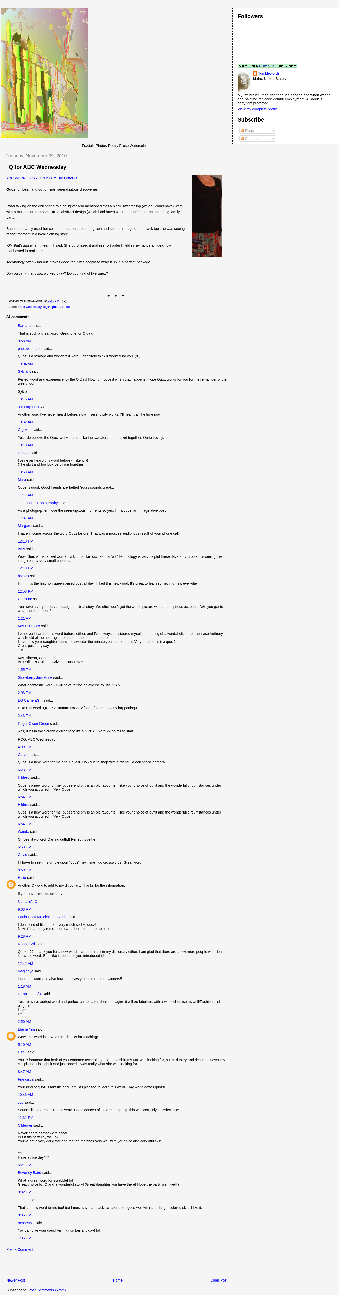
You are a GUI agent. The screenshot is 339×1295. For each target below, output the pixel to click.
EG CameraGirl (30, 700)
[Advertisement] (60, 1266)
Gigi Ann (25, 430)
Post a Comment (19, 1249)
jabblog (24, 453)
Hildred (23, 777)
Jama (22, 1200)
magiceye (25, 971)
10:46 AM (25, 1095)
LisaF (22, 1052)
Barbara (24, 326)
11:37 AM (25, 518)
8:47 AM (24, 1072)
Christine (25, 599)
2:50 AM (24, 1022)
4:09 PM (24, 747)
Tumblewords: (269, 73)
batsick (23, 576)
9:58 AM (24, 341)
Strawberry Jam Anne (35, 677)
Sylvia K (24, 371)
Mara (22, 480)
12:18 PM (25, 541)
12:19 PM (25, 568)
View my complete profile (258, 109)
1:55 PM (24, 670)
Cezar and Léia (30, 994)
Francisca (25, 1079)
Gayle (22, 855)
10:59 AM (25, 472)
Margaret (25, 526)
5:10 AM (24, 1045)
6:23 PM (24, 770)
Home (118, 1280)
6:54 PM (24, 797)
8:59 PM (24, 870)
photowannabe (30, 349)
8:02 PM (24, 1192)
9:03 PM (24, 909)
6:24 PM (24, 1165)
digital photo (51, 307)
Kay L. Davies (29, 626)
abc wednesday (31, 307)
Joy (20, 1102)
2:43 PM (24, 716)
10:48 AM (25, 445)
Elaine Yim (26, 1029)
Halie (22, 878)
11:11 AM (25, 495)
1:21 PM (24, 618)
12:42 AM (25, 963)
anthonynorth (28, 407)
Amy (21, 549)
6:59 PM (24, 847)
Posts (247, 131)
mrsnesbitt (26, 1223)
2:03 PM (24, 693)
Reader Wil (27, 944)
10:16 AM (25, 399)
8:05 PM (24, 1215)
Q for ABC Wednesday (37, 167)
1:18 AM (24, 986)
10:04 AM (25, 364)
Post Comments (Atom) (47, 1290)
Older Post (219, 1280)
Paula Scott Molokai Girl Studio (42, 917)
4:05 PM (24, 1238)
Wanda (23, 832)
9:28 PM (24, 936)
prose (66, 307)
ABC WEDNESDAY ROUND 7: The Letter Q (41, 178)
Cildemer (25, 1125)
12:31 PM (25, 1118)
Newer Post (15, 1280)
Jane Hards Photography (38, 503)
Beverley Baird (29, 1173)
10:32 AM (25, 422)
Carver (23, 754)
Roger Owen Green (33, 723)
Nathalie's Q (27, 902)
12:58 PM (25, 591)
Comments (251, 139)
